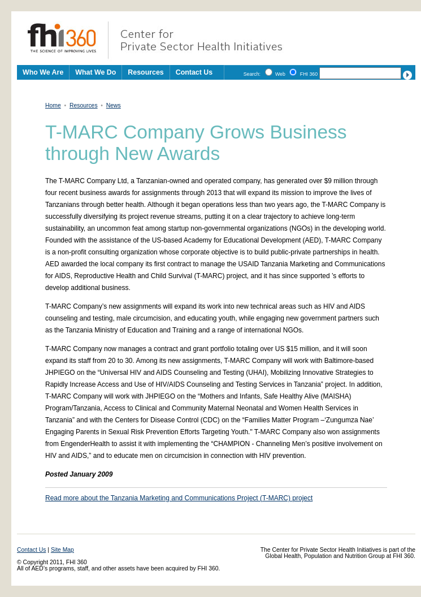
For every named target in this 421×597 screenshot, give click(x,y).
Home (53, 105)
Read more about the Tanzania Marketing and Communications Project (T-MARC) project (179, 498)
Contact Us (194, 72)
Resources (84, 105)
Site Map (62, 550)
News (113, 105)
